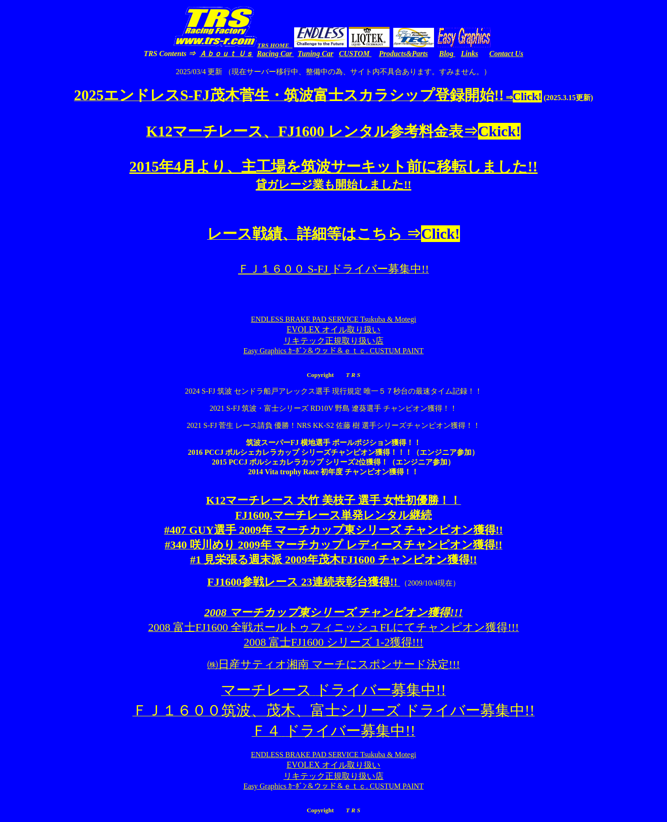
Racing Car (275, 53)
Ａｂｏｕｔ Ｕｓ (226, 53)
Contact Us (506, 53)
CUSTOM (355, 53)
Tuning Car (315, 53)
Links (469, 53)
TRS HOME (274, 45)
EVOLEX (333, 329)
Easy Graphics (333, 351)
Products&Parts (403, 53)
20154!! (333, 174)
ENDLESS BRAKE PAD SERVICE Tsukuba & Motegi (333, 319)
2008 (333, 642)
